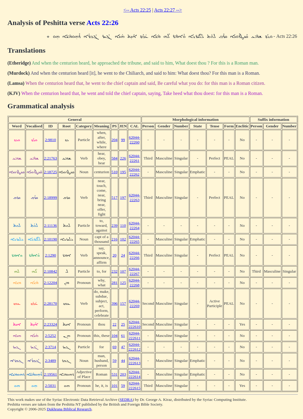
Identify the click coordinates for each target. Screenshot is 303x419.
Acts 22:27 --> (168, 9)
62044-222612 (134, 346)
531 (114, 374)
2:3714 (50, 347)
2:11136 (50, 225)
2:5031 (50, 385)
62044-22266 (134, 255)
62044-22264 (134, 225)
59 (114, 360)
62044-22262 (134, 171)
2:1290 (50, 255)
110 (123, 225)
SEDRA (126, 399)
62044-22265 (134, 239)
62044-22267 (134, 271)
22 (114, 324)
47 (123, 347)
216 (114, 239)
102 (123, 239)
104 (114, 335)
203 (123, 374)
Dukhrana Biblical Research (69, 409)
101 (114, 385)
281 (114, 282)
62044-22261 (134, 158)
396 (114, 303)
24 (123, 255)
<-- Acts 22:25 (137, 9)
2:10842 (50, 271)
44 (123, 360)
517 (114, 197)
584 (114, 158)
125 (123, 282)
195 (123, 172)
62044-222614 (134, 374)
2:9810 (50, 139)
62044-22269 (134, 303)
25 (123, 324)
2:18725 (50, 172)
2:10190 (50, 239)
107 (123, 271)
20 (114, 255)
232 (114, 271)
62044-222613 (134, 360)
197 (123, 197)
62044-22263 (134, 197)
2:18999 (50, 197)
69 (114, 347)
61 (123, 335)
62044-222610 (134, 324)
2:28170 (50, 303)
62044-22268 (134, 282)
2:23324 (50, 324)
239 (114, 225)
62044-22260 (134, 139)
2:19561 (50, 374)
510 (114, 172)
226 (123, 158)
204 (114, 139)
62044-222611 (135, 335)
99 (123, 139)
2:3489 (50, 360)
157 (123, 303)
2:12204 (50, 282)
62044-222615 (134, 385)
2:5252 (50, 335)
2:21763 (50, 158)
